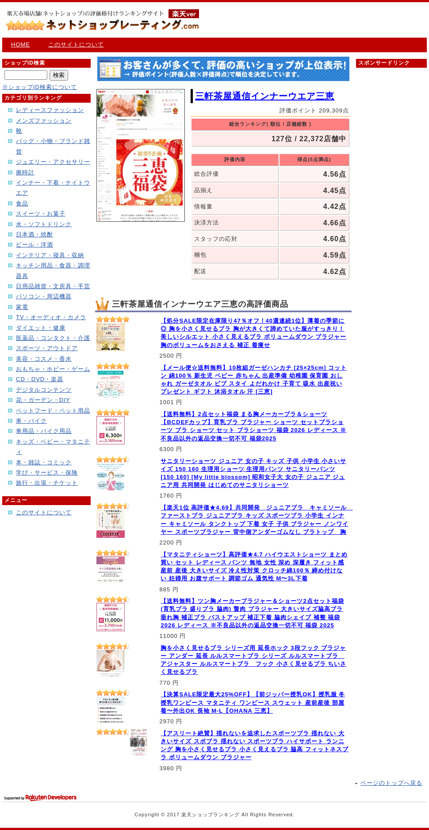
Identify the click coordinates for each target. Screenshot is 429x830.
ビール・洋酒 (34, 244)
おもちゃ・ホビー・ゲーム (53, 369)
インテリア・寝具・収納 (50, 255)
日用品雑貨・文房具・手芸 (53, 286)
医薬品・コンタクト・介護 (53, 338)
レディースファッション (50, 110)
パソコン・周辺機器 (44, 296)
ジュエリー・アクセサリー (53, 161)
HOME (20, 44)
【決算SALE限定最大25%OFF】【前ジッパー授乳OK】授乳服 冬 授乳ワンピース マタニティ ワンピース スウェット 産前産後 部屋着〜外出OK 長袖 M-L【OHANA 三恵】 (253, 702)
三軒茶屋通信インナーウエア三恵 (264, 96)
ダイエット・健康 (40, 327)
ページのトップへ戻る (391, 783)
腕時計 (25, 172)
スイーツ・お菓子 (40, 213)
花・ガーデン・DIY (43, 400)
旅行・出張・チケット (47, 482)
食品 (22, 203)
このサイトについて (76, 44)
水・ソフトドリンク (44, 224)
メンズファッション (44, 120)
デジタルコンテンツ (44, 389)
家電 (22, 307)
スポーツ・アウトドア (47, 348)
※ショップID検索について (39, 87)
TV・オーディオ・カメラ (51, 317)
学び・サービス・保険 (47, 472)
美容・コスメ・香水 (44, 358)
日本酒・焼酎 (34, 234)
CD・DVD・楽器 (39, 379)
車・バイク (31, 420)
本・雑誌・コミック (44, 462)
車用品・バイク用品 (44, 431)
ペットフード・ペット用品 (53, 410)
